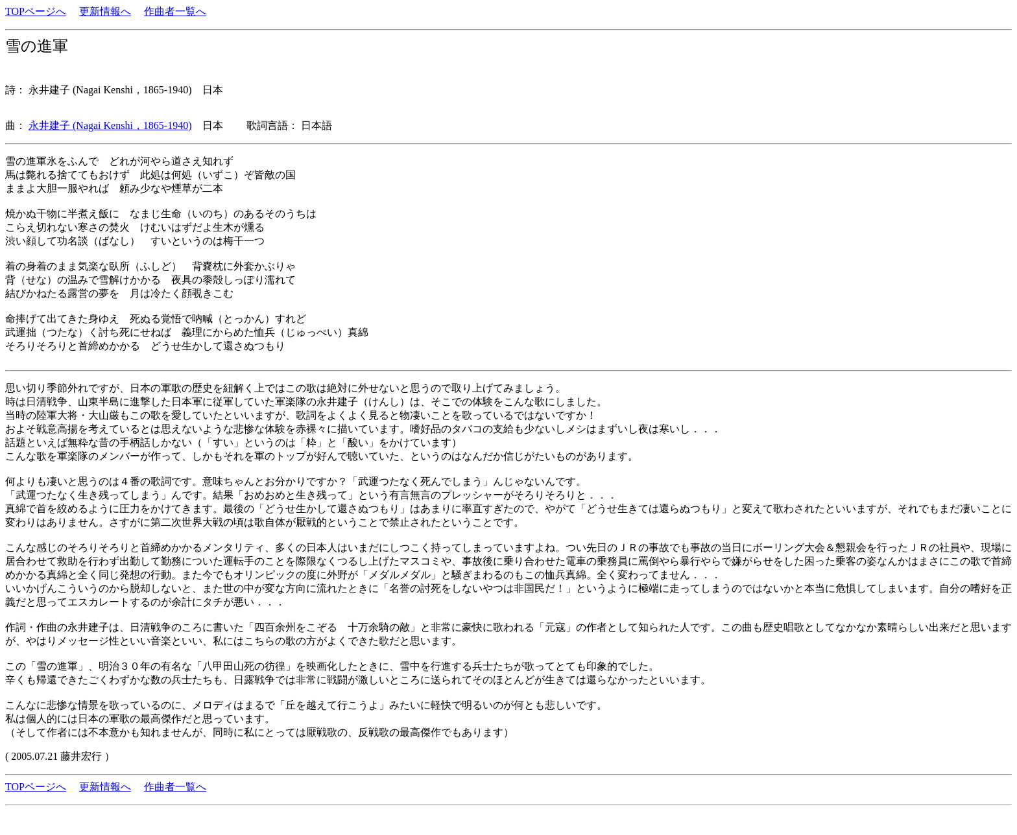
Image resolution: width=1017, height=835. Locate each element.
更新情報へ (105, 11)
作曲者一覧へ (175, 11)
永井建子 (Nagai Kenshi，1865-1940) (110, 125)
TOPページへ (35, 11)
